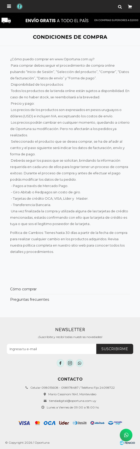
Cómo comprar (23, 289)
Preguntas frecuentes (29, 299)
